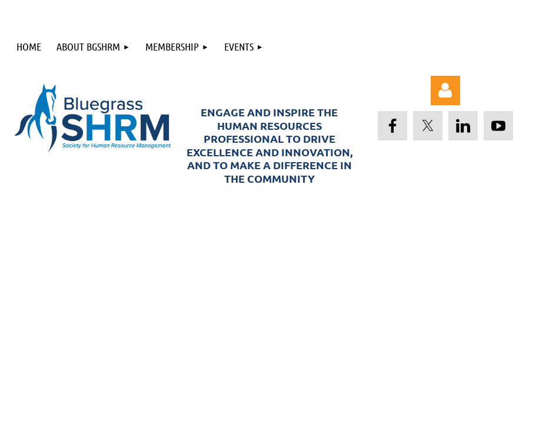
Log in (445, 90)
